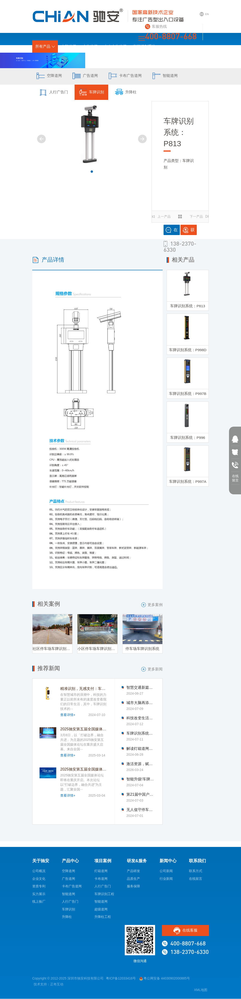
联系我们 (198, 59)
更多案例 (152, 604)
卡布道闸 (101, 879)
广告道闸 (90, 46)
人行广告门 (54, 92)
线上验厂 (38, 902)
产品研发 (133, 871)
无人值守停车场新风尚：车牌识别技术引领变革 (140, 810)
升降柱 (129, 92)
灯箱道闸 (101, 871)
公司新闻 (166, 871)
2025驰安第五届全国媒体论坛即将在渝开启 (96, 770)
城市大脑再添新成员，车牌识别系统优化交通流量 (140, 703)
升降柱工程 (102, 917)
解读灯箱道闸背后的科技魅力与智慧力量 (140, 749)
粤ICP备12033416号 (121, 979)
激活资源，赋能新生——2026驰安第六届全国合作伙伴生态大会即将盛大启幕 (140, 764)
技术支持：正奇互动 (48, 984)
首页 (92, 59)
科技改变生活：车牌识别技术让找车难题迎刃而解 (140, 718)
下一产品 (199, 216)
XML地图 (200, 990)
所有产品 (45, 46)
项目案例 (109, 59)
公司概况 (38, 871)
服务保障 (133, 887)
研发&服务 (132, 59)
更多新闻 (152, 669)
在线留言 (195, 879)
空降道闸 (68, 46)
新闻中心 (176, 59)
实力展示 (38, 894)
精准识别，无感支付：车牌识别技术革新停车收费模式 (105, 689)
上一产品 (161, 216)
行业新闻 (166, 879)
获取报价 (188, 231)
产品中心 (70, 861)
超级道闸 (101, 909)
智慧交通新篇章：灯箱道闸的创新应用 (140, 688)
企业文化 (38, 879)
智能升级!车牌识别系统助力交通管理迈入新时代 (140, 780)
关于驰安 (155, 59)
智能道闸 (170, 76)
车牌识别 (94, 92)
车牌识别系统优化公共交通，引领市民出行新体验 (140, 734)
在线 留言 (235, 477)
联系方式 (195, 871)
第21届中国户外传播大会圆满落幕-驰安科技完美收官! (140, 795)
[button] (92, 171)
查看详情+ (67, 715)
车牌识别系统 (144, 46)
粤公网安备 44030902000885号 (165, 979)
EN (203, 15)
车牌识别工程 (104, 894)
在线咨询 (171, 231)
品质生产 (133, 879)
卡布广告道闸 (115, 46)
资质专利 (38, 887)
